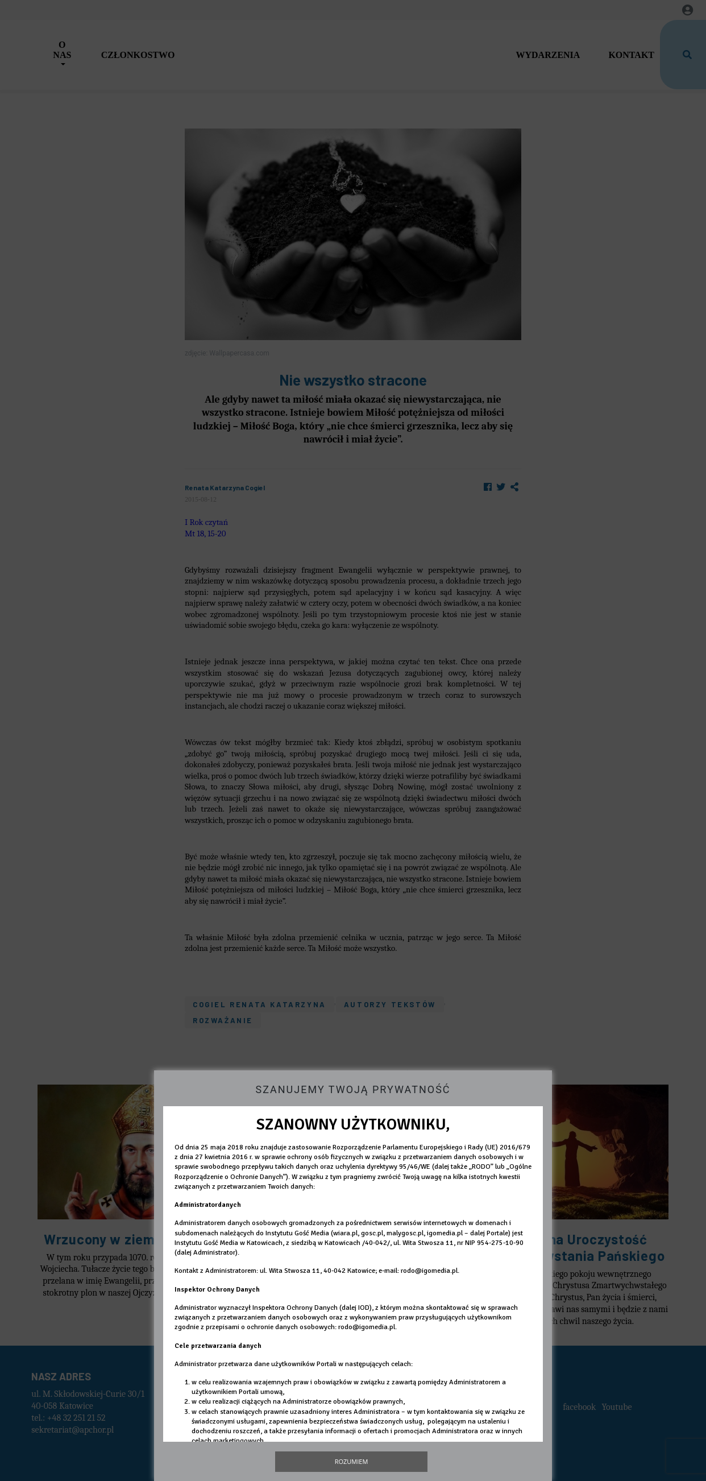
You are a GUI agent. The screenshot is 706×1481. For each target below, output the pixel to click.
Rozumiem (351, 1461)
